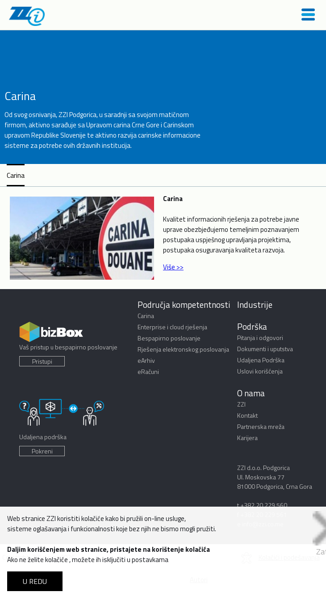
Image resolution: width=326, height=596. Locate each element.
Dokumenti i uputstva (265, 348)
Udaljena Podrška (260, 360)
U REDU (35, 581)
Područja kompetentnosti (184, 304)
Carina (16, 175)
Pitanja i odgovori (260, 337)
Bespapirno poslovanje (169, 338)
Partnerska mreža (260, 426)
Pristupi (42, 361)
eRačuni (148, 371)
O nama (251, 392)
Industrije (254, 304)
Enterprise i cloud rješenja (172, 327)
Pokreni (42, 451)
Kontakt (247, 415)
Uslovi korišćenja (260, 371)
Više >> (173, 267)
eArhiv (146, 360)
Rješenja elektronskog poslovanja (183, 349)
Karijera (247, 437)
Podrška (252, 326)
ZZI (241, 404)
